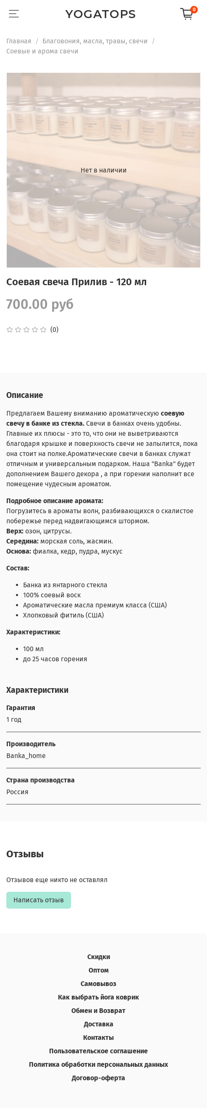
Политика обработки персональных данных (98, 1064)
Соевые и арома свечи (42, 51)
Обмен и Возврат (98, 1011)
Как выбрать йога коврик (98, 997)
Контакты (98, 1038)
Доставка (98, 1024)
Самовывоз (98, 984)
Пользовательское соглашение (98, 1051)
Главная (18, 41)
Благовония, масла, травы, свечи (95, 41)
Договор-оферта (98, 1078)
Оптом (99, 970)
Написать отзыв (38, 900)
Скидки (98, 957)
